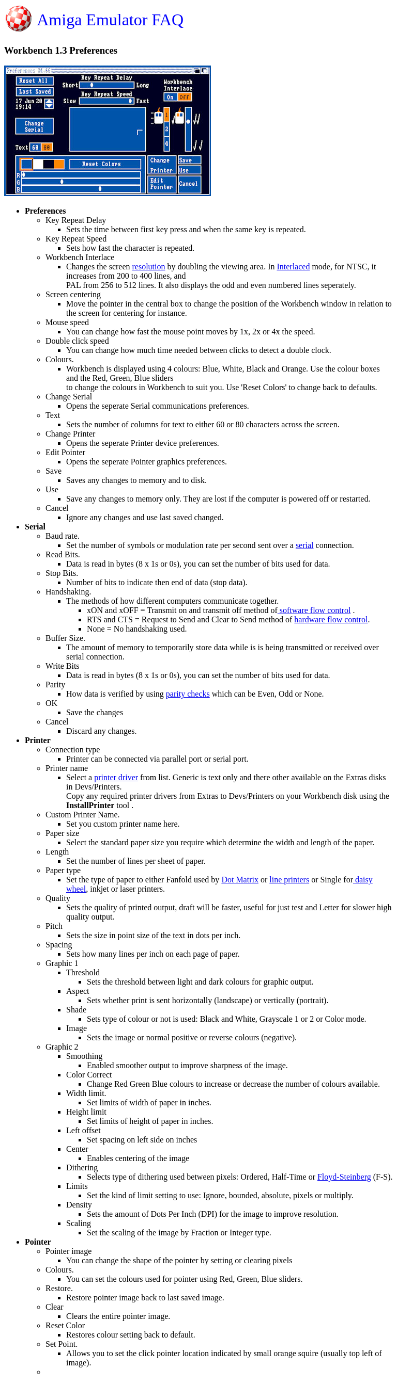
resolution (148, 266)
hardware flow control (331, 619)
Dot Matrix (239, 879)
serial (305, 545)
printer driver (116, 777)
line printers (289, 879)
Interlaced (293, 266)
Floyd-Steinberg (344, 1176)
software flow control (314, 610)
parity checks (188, 693)
